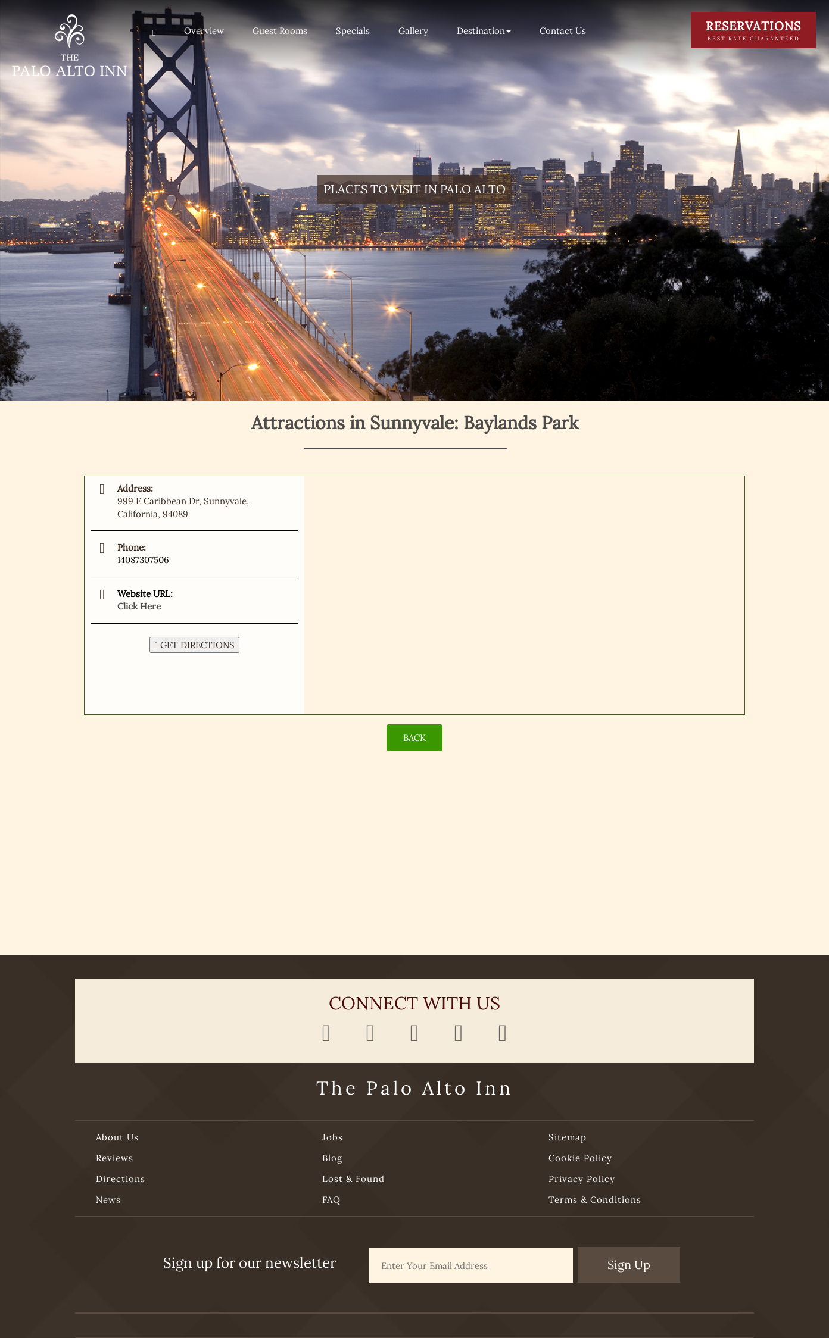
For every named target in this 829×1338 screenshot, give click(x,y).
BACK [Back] (414, 737)
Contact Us (563, 30)
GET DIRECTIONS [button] (194, 645)
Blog (332, 1158)
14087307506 (143, 559)
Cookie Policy (580, 1158)
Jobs (332, 1137)
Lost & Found (353, 1178)
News (108, 1199)
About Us (117, 1137)
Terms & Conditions (594, 1199)
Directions (120, 1178)
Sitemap (567, 1137)
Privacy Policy (581, 1178)
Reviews (114, 1158)
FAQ (331, 1199)
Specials (353, 30)
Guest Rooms (280, 30)
